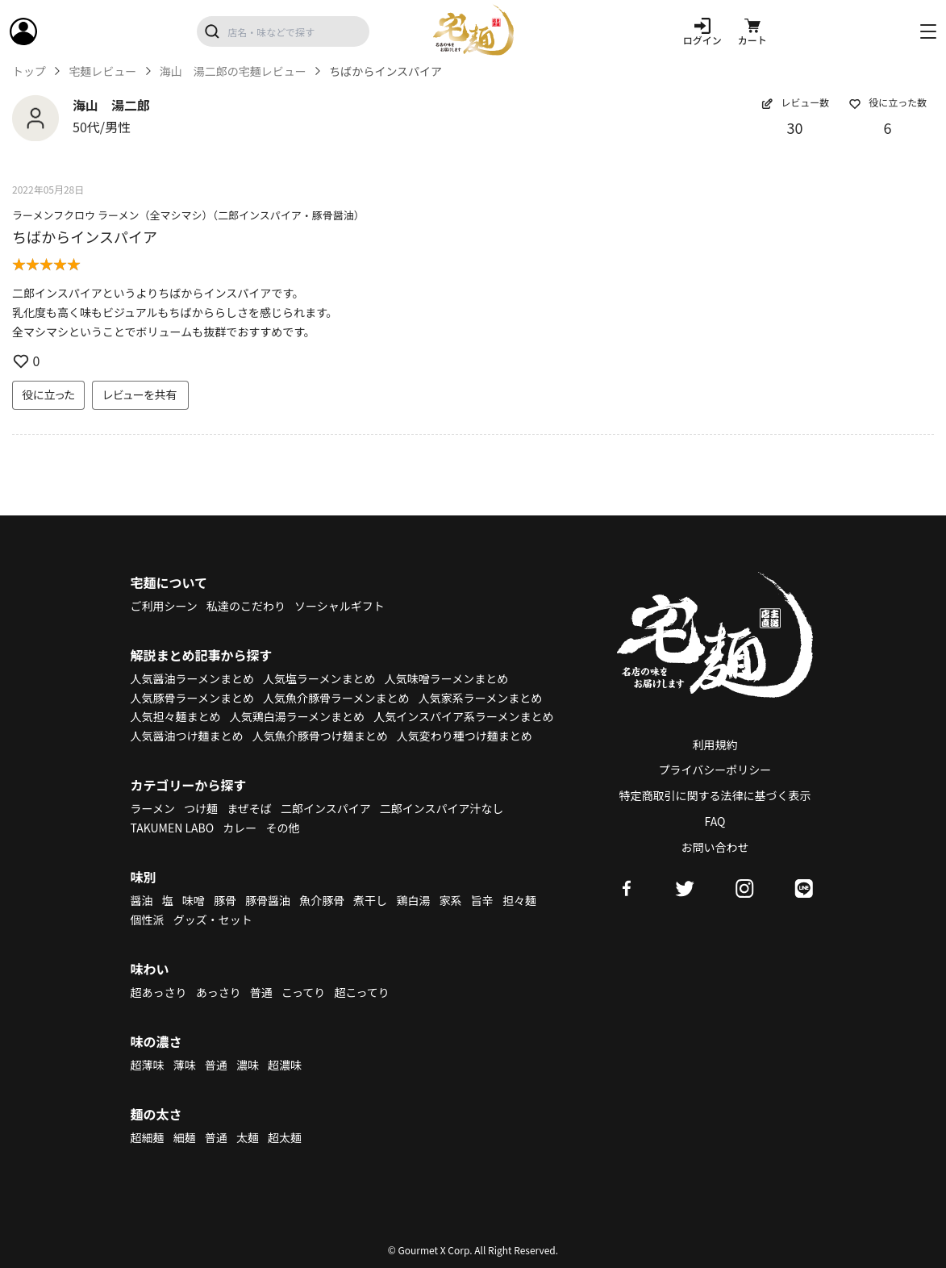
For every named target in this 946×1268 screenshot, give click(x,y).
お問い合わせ (715, 847)
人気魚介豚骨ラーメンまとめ (336, 698)
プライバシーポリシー (715, 769)
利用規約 (715, 744)
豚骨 (225, 900)
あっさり (218, 992)
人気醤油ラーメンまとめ (192, 678)
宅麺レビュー (102, 71)
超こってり (361, 992)
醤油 (142, 900)
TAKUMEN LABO (173, 828)
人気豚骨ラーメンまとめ (192, 698)
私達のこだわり (245, 606)
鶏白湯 (413, 900)
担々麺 (519, 900)
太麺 (247, 1137)
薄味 (184, 1065)
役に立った (48, 394)
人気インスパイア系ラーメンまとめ (463, 716)
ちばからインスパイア (84, 236)
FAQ (715, 821)
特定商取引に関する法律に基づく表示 (715, 795)
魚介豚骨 (321, 900)
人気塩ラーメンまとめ (319, 678)
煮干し (370, 900)
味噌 (193, 900)
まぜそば (249, 808)
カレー (239, 828)
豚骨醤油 (267, 900)
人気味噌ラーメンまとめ (446, 678)
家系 (451, 900)
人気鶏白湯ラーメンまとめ (297, 716)
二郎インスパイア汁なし (442, 808)
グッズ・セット (212, 919)
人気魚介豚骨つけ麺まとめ (320, 736)
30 (795, 127)
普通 (261, 992)
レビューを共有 (140, 394)
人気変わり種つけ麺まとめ (464, 736)
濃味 (247, 1065)
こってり (303, 992)
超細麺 (148, 1137)
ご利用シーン (164, 606)
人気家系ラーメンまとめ (480, 698)
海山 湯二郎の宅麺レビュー (233, 71)
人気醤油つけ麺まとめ (187, 736)
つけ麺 (201, 808)
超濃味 (285, 1065)
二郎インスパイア (326, 808)
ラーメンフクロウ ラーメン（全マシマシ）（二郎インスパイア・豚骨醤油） (188, 215)
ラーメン (153, 808)
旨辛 (482, 900)
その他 (282, 828)
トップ (29, 71)
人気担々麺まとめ (176, 716)
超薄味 (148, 1065)
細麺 (184, 1137)
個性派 (148, 919)
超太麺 (285, 1137)
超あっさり (159, 992)
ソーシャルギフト (339, 606)
